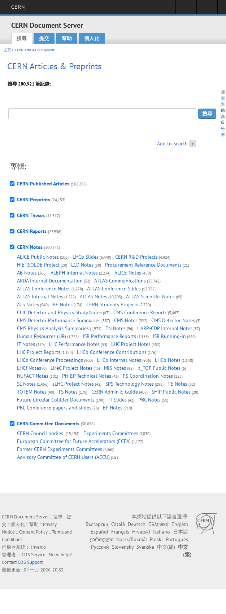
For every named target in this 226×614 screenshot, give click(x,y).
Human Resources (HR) (41, 336)
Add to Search (172, 143)
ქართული (101, 539)
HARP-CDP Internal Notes (164, 328)
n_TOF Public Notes (159, 368)
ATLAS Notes (93, 296)
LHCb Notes (168, 360)
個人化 (91, 38)
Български (97, 524)
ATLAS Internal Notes (40, 296)
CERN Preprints (33, 199)
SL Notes (26, 384)
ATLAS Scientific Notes (150, 296)
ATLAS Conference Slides (114, 288)
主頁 (7, 50)
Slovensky (123, 547)
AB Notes (27, 272)
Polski (156, 539)
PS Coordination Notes (148, 376)
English (179, 524)
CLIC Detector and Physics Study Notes (59, 312)
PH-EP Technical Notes (86, 376)
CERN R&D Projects (136, 257)
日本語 (180, 532)
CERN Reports (32, 231)
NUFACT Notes (32, 376)
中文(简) (166, 547)
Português (177, 539)
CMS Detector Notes (173, 320)
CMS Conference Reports (140, 312)
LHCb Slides (86, 257)
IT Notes (26, 344)
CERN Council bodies (41, 433)
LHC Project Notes (131, 344)
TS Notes (68, 392)
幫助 (67, 38)
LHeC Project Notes (71, 368)
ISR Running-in (169, 336)
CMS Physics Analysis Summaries (53, 328)
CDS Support (30, 562)
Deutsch (136, 524)
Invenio (38, 547)
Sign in (186, 9)
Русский (100, 547)
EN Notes (115, 328)
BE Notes (63, 304)
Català (118, 524)
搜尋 (22, 38)
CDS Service (33, 555)
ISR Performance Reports (109, 336)
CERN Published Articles (43, 183)
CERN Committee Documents (48, 423)
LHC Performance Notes (74, 344)
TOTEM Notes (32, 392)
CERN (18, 7)
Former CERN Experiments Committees (59, 449)
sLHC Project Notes (73, 384)
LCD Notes (82, 265)
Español (99, 532)
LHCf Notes (29, 368)
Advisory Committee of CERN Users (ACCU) (63, 457)
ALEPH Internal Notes (74, 272)
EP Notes (112, 407)
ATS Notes (28, 304)
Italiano (161, 532)
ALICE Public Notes (38, 257)
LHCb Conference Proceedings (50, 360)
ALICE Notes (127, 272)
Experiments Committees (110, 433)
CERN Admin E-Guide (114, 392)
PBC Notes (149, 399)
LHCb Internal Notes (119, 360)
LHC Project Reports (38, 352)
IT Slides (117, 399)
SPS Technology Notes (129, 384)
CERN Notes (30, 247)
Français (120, 532)
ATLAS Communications (120, 280)
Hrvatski (141, 532)
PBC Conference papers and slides (54, 407)
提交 (44, 38)
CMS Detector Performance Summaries (58, 320)
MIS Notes (115, 368)
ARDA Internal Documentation (50, 280)
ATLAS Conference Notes (43, 288)
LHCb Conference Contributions (112, 352)
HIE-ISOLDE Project (38, 265)
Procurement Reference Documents (143, 265)
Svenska (145, 547)
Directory (207, 9)
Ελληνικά (158, 524)
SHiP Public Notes (171, 392)
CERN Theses (31, 215)
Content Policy (33, 532)
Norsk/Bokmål (131, 539)
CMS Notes (126, 320)
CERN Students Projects (112, 304)
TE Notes (177, 384)
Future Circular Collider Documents (56, 399)
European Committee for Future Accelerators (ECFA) (74, 441)
